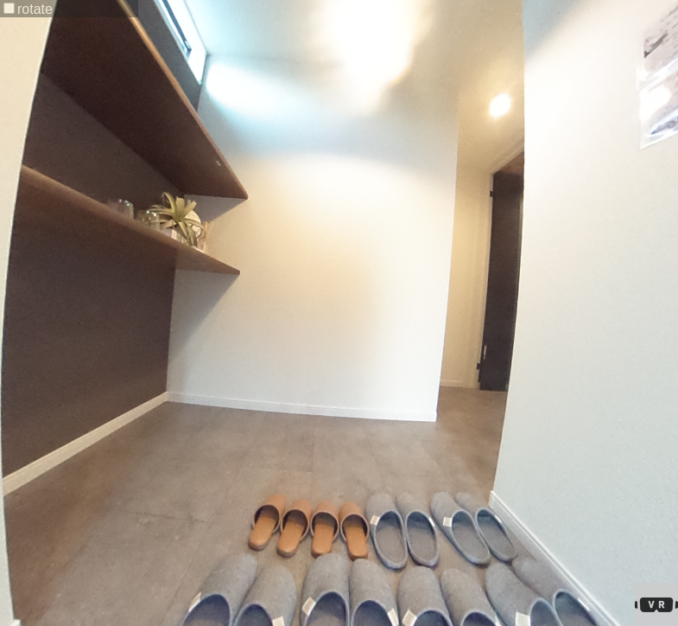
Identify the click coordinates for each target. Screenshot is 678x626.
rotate (28, 9)
